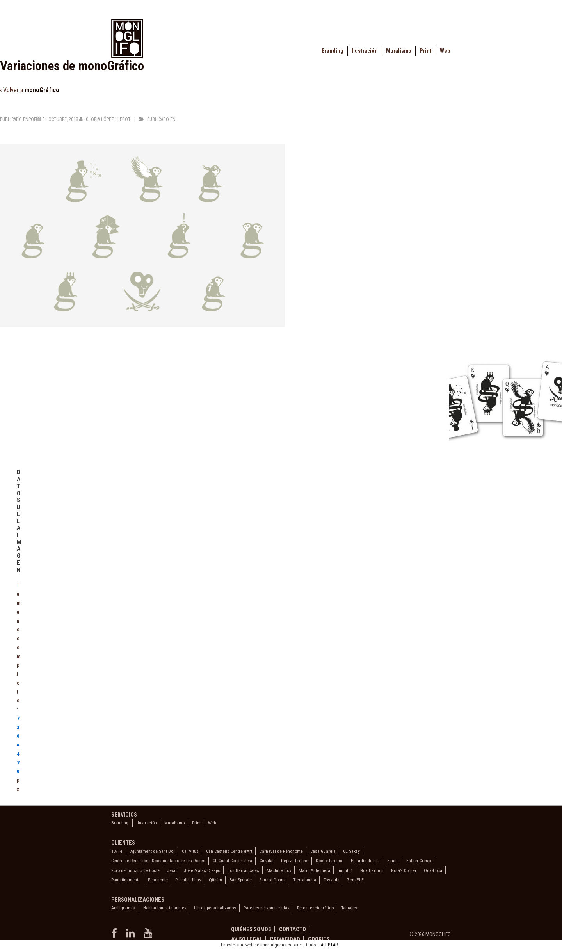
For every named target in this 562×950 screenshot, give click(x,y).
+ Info (310, 945)
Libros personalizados (215, 908)
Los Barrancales (243, 870)
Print (426, 51)
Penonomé (158, 879)
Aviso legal (246, 939)
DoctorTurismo (329, 860)
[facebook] (115, 936)
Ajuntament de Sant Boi (152, 851)
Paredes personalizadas (267, 908)
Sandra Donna (272, 879)
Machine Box (279, 870)
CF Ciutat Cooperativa (232, 860)
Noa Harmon (372, 870)
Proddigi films (188, 879)
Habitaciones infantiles (165, 908)
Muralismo (398, 51)
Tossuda (332, 879)
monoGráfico (42, 90)
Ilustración (365, 51)
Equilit (393, 860)
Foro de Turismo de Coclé (135, 870)
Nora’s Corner (403, 870)
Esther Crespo (419, 860)
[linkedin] (132, 936)
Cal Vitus (190, 851)
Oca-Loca (433, 870)
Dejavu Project (294, 860)
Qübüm (215, 879)
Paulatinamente (125, 879)
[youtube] (149, 936)
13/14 (116, 851)
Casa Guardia (323, 851)
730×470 (18, 745)
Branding (332, 51)
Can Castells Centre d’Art (229, 851)
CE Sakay (351, 851)
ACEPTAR (329, 945)
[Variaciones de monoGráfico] (60, 119)
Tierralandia (304, 879)
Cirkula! (267, 860)
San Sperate (240, 879)
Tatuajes (349, 908)
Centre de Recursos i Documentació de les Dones (158, 860)
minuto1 (345, 870)
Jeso (171, 870)
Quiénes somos (251, 929)
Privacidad (285, 939)
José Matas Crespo (202, 870)
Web (445, 51)
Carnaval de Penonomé (281, 851)
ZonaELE (355, 879)
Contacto (292, 929)
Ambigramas (123, 908)
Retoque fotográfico (315, 908)
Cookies (318, 939)
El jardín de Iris (365, 860)
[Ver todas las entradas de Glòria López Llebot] (105, 119)
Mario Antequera (314, 870)
